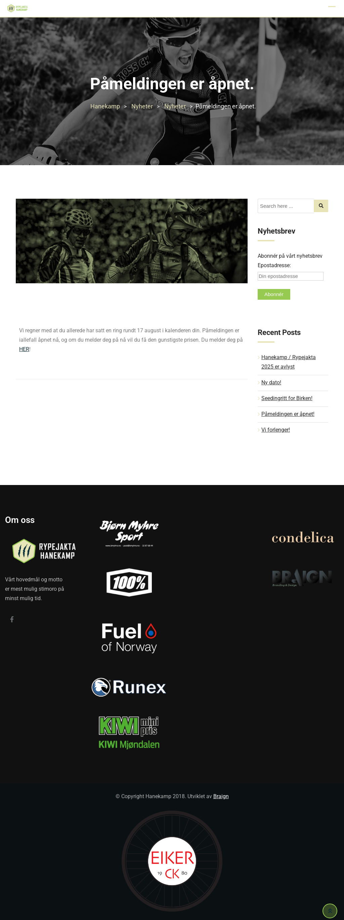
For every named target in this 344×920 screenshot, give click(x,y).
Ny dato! (271, 382)
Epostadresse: (274, 265)
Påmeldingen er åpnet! (287, 414)
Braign (221, 796)
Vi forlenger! (275, 430)
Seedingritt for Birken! (286, 398)
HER (24, 349)
